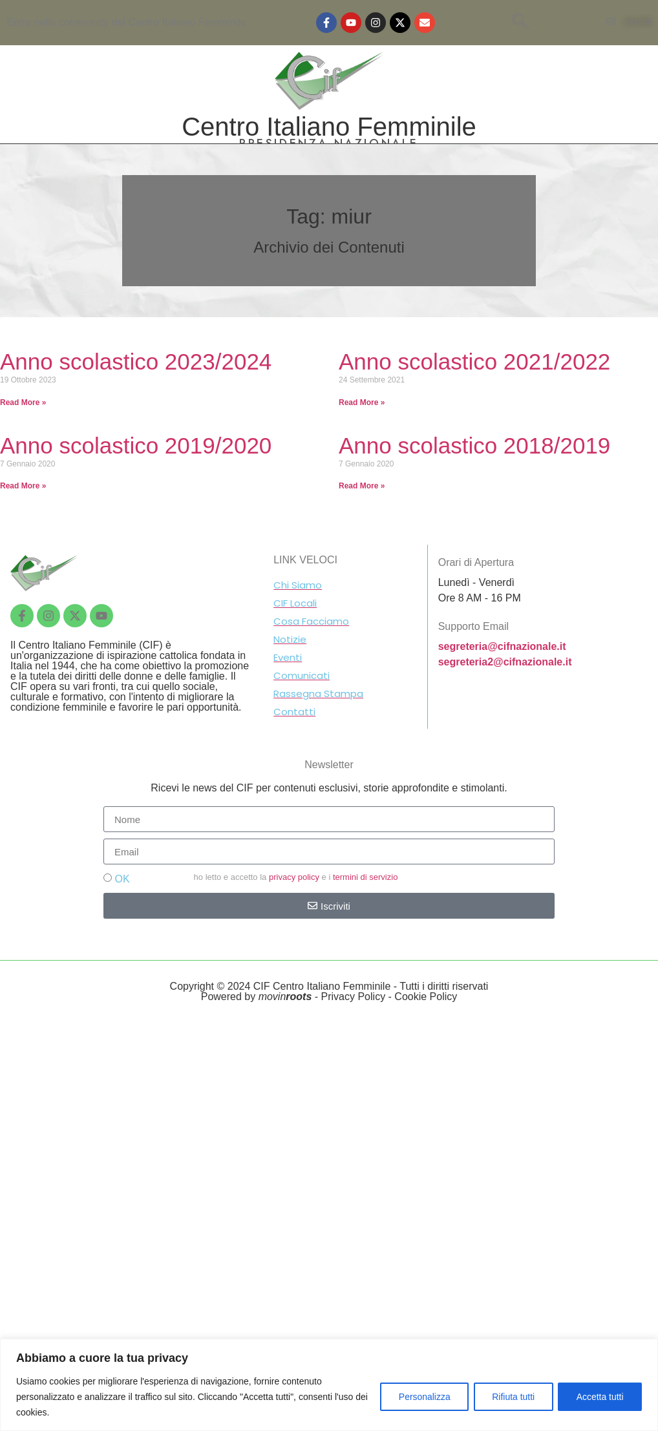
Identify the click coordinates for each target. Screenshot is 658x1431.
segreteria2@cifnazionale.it (505, 661)
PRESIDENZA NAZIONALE (329, 143)
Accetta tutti (599, 1397)
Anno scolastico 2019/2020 (135, 445)
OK (121, 878)
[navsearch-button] (520, 23)
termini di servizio (365, 877)
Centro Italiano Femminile (329, 126)
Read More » (23, 402)
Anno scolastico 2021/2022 (474, 361)
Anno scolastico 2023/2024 (135, 361)
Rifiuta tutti (512, 1397)
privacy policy (294, 877)
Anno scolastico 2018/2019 (474, 445)
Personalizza (422, 1397)
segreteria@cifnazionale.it (502, 646)
